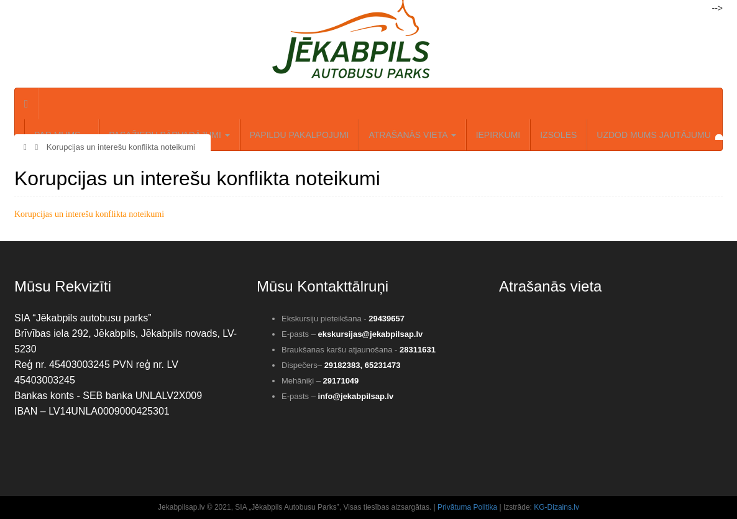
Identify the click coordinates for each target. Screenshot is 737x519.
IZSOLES (558, 135)
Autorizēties (41, 8)
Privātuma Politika (467, 507)
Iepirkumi (498, 135)
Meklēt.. (159, 8)
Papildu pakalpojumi (299, 135)
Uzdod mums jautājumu (654, 135)
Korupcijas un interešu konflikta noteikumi (115, 147)
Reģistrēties (103, 8)
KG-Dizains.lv (556, 507)
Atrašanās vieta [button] (411, 135)
